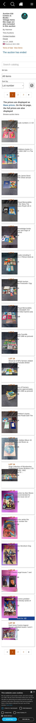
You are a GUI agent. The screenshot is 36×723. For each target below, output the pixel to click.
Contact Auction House (9, 37)
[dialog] (18, 706)
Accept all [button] (9, 719)
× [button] (34, 692)
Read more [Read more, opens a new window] (9, 705)
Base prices (9, 105)
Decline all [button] (26, 719)
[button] (18, 716)
